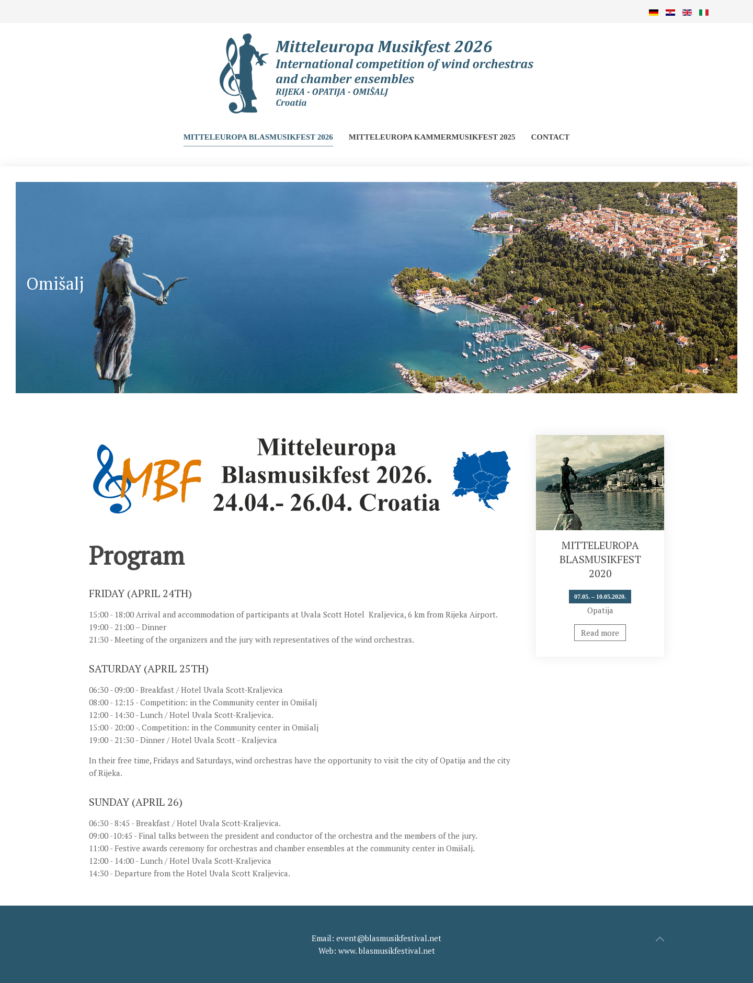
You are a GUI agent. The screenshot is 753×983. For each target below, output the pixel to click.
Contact (550, 137)
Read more (600, 632)
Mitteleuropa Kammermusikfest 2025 (432, 137)
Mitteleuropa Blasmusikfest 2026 (258, 137)
